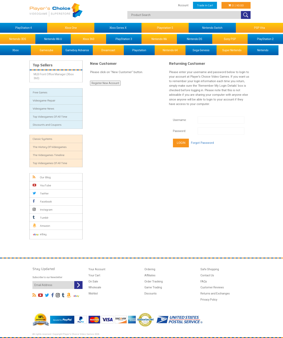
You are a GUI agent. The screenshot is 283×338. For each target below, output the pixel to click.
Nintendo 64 (170, 50)
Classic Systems (42, 139)
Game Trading (153, 287)
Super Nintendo (232, 50)
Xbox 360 (88, 39)
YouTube (42, 185)
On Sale (93, 281)
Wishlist (93, 293)
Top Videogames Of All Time (50, 116)
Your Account (96, 269)
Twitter (41, 193)
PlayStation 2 (265, 39)
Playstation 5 (165, 27)
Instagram (42, 209)
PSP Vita (259, 27)
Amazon (41, 226)
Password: (179, 131)
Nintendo (262, 50)
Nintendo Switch (212, 27)
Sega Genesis (201, 50)
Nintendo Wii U (53, 39)
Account (183, 5)
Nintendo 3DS (17, 39)
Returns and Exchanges (215, 293)
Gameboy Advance (77, 50)
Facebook (42, 201)
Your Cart (94, 275)
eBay (40, 234)
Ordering (149, 269)
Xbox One (71, 27)
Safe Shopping (209, 269)
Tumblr (41, 217)
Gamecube (46, 50)
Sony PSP (230, 39)
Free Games (40, 92)
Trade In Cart (205, 5)
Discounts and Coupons (47, 125)
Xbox (15, 50)
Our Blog (42, 177)
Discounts (150, 293)
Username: (180, 120)
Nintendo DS (194, 39)
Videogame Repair (44, 100)
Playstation (139, 50)
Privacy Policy (208, 299)
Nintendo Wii (159, 39)
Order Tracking (153, 281)
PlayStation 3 (124, 39)
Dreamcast (108, 50)
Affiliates (149, 275)
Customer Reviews (212, 287)
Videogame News (43, 108)
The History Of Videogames (50, 147)
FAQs (203, 281)
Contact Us (207, 275)
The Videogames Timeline (48, 155)
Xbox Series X (118, 27)
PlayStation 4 (23, 27)
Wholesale (94, 287)
